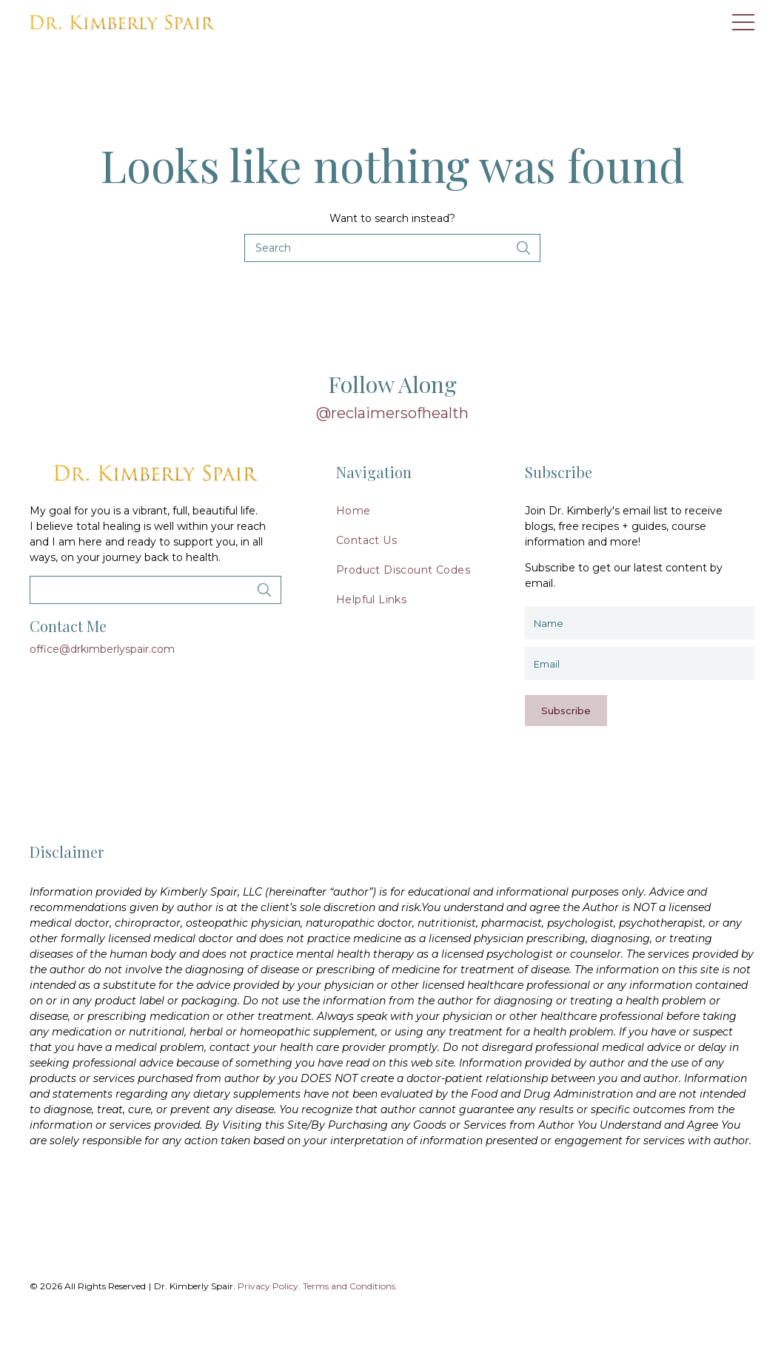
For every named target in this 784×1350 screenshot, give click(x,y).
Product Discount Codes (403, 570)
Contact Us (366, 540)
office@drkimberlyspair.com (102, 649)
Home (353, 510)
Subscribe (566, 710)
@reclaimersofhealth (392, 413)
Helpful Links (371, 599)
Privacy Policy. (269, 1286)
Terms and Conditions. (350, 1286)
